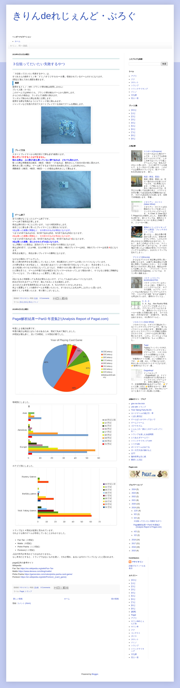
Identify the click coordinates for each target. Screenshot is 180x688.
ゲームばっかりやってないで (143, 419)
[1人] (133, 113)
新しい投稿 (17, 599)
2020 (134, 504)
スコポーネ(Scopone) (153, 151)
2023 (134, 493)
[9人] (133, 139)
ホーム (17, 41)
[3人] (21, 302)
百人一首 (135, 98)
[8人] (133, 135)
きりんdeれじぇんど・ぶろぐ (74, 16)
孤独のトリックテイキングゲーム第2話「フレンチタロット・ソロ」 (155, 229)
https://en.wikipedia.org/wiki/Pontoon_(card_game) (43, 577)
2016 (134, 547)
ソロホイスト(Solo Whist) (143, 322)
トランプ (28, 591)
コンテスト (135, 633)
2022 (134, 496)
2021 (134, 500)
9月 (135, 514)
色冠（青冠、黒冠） (152, 177)
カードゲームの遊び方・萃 (142, 413)
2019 (134, 507)
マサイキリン (137, 562)
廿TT (133, 453)
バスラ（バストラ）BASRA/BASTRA (152, 279)
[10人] (133, 110)
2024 (134, 489)
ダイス (134, 636)
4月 (135, 531)
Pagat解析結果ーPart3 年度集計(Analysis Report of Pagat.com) (60, 319)
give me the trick (138, 404)
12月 (136, 511)
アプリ (134, 76)
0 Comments (44, 298)
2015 (134, 551)
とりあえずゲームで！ (140, 438)
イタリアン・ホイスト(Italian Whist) (153, 203)
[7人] (133, 132)
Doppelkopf (148, 370)
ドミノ (35, 302)
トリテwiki (135, 444)
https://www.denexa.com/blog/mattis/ (35, 571)
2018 (134, 540)
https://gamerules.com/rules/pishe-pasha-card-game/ (48, 574)
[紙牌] (133, 612)
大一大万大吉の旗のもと (141, 450)
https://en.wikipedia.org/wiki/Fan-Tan (36, 568)
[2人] (133, 116)
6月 (135, 518)
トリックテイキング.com (141, 441)
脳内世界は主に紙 (138, 457)
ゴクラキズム (136, 426)
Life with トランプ (138, 407)
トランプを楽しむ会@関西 (142, 434)
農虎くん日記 (136, 460)
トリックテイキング (139, 89)
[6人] (133, 129)
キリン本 (135, 627)
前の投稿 (115, 599)
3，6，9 (145, 301)
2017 (134, 543)
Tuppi (146, 345)
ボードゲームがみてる (140, 447)
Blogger (95, 674)
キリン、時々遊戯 (18, 45)
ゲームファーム (137, 423)
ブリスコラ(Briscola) (141, 257)
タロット (135, 82)
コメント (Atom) (24, 603)
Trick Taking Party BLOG (141, 410)
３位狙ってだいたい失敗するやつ (38, 64)
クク (133, 79)
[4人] (26, 302)
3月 (135, 535)
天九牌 (134, 95)
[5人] (30, 302)
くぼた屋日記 (136, 416)
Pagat (22, 591)
